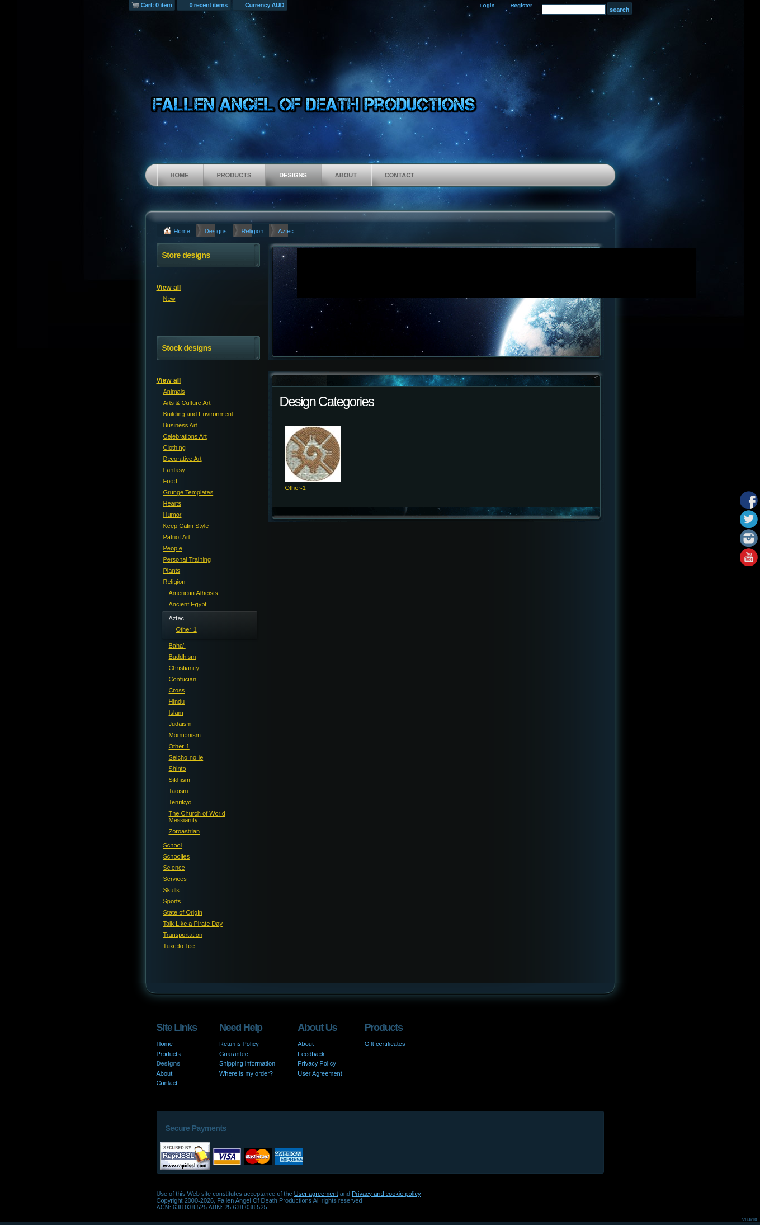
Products (234, 175)
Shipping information (247, 1063)
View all (169, 287)
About (346, 175)
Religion (253, 231)
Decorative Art (182, 458)
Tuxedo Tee (179, 946)
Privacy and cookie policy (386, 1193)
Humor (172, 514)
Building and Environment (198, 414)
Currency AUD (264, 5)
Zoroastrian (184, 831)
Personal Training (187, 559)
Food (170, 481)
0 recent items (208, 5)
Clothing (174, 447)
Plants (172, 570)
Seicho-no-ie (186, 757)
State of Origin (182, 912)
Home (180, 175)
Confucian (183, 679)
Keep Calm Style (186, 525)
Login (487, 5)
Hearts (172, 503)
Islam (176, 712)
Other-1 (295, 487)
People (172, 548)
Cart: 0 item (156, 5)
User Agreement (320, 1073)
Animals (174, 391)
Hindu (177, 701)
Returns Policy (239, 1043)
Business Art (180, 425)
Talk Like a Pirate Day (193, 923)
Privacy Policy (317, 1063)
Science (174, 867)
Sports (172, 901)
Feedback (311, 1053)
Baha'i (177, 645)
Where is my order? (246, 1073)
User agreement (316, 1193)
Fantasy (174, 470)
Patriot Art (176, 537)
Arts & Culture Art (187, 402)
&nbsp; (313, 454)
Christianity (184, 668)
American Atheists (193, 593)
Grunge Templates (188, 492)
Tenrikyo (180, 802)
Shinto (177, 768)
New (169, 298)
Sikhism (180, 779)
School (172, 845)
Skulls (171, 890)
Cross (177, 690)
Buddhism (182, 656)
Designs (293, 175)
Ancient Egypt (188, 604)
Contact (399, 175)
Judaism (180, 723)
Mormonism (185, 735)
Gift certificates (385, 1043)
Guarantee (233, 1053)
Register (521, 5)
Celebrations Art (185, 436)
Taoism (178, 791)
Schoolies (176, 856)
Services (175, 878)
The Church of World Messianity (197, 816)
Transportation (183, 934)
